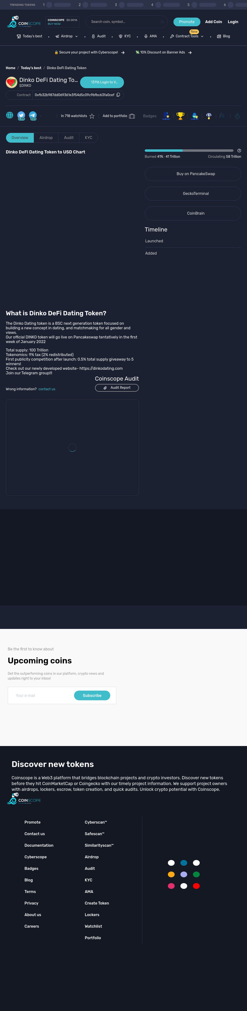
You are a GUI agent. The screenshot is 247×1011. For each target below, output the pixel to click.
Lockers (92, 914)
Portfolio (93, 938)
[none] (67, 37)
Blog (29, 880)
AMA (89, 891)
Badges (150, 116)
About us (33, 914)
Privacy (31, 903)
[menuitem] (29, 37)
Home (10, 68)
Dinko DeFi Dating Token (66, 68)
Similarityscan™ (99, 845)
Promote (187, 22)
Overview (20, 137)
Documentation (39, 845)
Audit (69, 137)
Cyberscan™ (96, 822)
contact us (47, 389)
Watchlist (93, 926)
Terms (30, 891)
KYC (88, 137)
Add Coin (213, 22)
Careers (32, 926)
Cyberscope (36, 857)
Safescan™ (94, 834)
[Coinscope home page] (24, 21)
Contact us (35, 834)
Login (233, 22)
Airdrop (46, 137)
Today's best (31, 68)
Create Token (97, 903)
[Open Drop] (193, 154)
